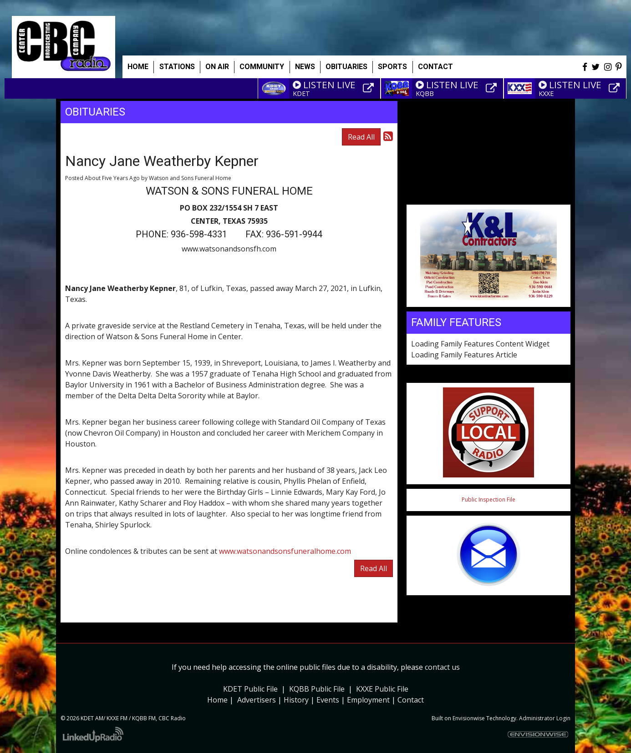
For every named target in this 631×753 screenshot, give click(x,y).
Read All (361, 137)
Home (137, 66)
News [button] (305, 66)
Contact (410, 700)
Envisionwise (469, 718)
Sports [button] (392, 66)
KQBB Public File (317, 689)
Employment (368, 700)
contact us (442, 667)
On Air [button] (217, 66)
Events (327, 700)
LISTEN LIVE (324, 84)
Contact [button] (435, 66)
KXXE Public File (382, 689)
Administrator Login (544, 718)
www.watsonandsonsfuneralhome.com (285, 551)
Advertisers (256, 700)
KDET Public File (250, 689)
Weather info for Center (488, 200)
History (296, 700)
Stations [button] (177, 66)
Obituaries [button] (346, 66)
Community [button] (261, 66)
